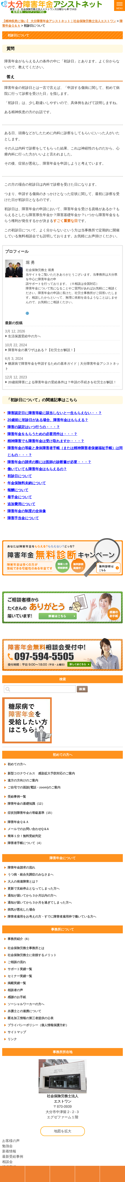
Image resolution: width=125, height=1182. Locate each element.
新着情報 (9, 1151)
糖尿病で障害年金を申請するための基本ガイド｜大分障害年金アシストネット (62, 366)
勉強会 (7, 1146)
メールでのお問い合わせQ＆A (28, 829)
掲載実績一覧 (17, 983)
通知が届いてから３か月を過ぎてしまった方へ (40, 902)
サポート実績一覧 (20, 969)
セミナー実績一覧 (20, 976)
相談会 (7, 1162)
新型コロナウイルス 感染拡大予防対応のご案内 (41, 773)
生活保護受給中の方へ (24, 336)
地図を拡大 (62, 1131)
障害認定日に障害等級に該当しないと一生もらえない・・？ (54, 413)
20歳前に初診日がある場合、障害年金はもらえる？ (47, 420)
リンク (12, 1039)
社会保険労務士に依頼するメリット (32, 955)
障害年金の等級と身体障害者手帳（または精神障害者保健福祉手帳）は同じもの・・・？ (65, 451)
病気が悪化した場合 (21, 909)
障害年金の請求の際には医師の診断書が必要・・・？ (49, 462)
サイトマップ (17, 1032)
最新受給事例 (12, 1156)
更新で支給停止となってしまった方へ (34, 888)
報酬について (17, 490)
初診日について (19, 476)
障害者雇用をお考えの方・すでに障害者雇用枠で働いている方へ (52, 916)
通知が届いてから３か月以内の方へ (32, 895)
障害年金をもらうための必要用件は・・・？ (42, 434)
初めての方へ (17, 764)
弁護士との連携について (24, 1011)
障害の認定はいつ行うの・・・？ (33, 427)
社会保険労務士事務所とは (26, 948)
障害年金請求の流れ (21, 867)
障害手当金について (23, 518)
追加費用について (21, 504)
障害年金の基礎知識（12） (26, 803)
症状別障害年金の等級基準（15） (31, 812)
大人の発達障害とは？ (23, 881)
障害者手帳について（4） (25, 843)
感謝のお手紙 (17, 997)
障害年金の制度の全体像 (26, 511)
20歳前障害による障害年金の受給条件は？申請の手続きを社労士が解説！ (62, 382)
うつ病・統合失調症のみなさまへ (30, 874)
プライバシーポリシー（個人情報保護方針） (38, 1025)
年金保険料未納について (26, 483)
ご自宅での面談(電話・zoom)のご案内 (34, 787)
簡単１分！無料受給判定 (24, 836)
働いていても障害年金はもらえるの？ (37, 469)
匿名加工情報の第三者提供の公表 (30, 1018)
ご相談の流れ (17, 962)
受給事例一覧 (17, 796)
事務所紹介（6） (19, 939)
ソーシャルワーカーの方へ (26, 1004)
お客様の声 (11, 1141)
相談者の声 (15, 990)
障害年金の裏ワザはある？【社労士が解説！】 (42, 350)
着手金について (19, 497)
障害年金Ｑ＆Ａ (18, 822)
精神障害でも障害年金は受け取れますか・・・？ (45, 441)
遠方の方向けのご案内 (23, 780)
